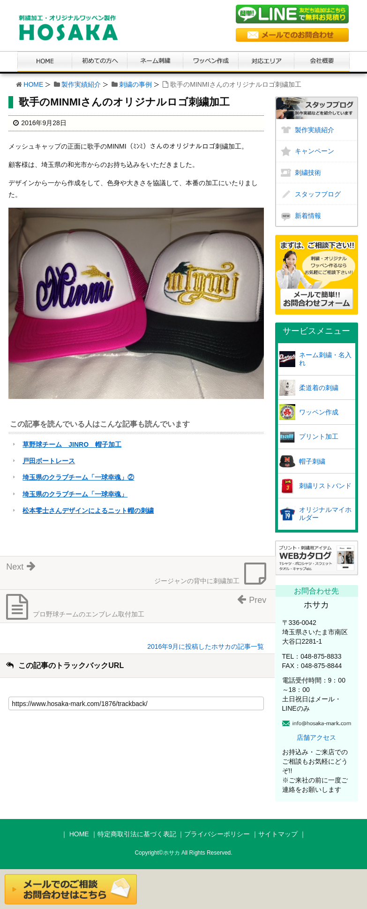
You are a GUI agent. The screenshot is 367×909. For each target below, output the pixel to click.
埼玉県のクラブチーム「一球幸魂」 (74, 494)
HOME (33, 84)
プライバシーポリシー (217, 834)
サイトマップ (278, 834)
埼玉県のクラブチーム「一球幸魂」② (78, 477)
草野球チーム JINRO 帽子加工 (71, 444)
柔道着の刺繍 (318, 387)
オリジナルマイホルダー (325, 513)
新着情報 (308, 215)
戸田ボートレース (48, 461)
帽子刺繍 (312, 461)
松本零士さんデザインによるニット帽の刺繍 (88, 510)
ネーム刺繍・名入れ (325, 359)
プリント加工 (318, 436)
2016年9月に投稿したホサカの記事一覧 (205, 646)
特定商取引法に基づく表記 (136, 834)
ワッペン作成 (318, 412)
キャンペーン (314, 151)
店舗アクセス (316, 737)
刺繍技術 (308, 172)
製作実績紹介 (81, 84)
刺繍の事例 (135, 84)
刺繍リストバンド (325, 485)
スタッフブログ (318, 194)
